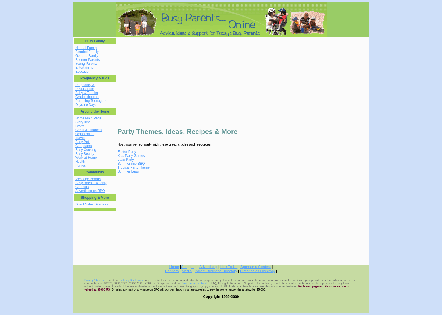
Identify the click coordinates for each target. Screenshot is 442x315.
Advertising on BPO (90, 191)
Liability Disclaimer (131, 280)
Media (187, 271)
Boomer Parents (87, 60)
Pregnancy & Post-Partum (85, 87)
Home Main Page (88, 118)
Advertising (208, 267)
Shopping (188, 267)
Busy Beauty (84, 154)
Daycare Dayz (85, 105)
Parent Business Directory (216, 271)
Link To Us (228, 267)
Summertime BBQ (131, 164)
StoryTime (82, 122)
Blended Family (87, 52)
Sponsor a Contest (255, 267)
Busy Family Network (194, 283)
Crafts (79, 126)
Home (174, 267)
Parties (80, 165)
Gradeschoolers (87, 97)
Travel (80, 138)
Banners (172, 271)
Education (82, 71)
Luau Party (126, 160)
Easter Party (127, 152)
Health (80, 162)
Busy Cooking (85, 150)
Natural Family (86, 48)
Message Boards (88, 179)
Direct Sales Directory (91, 204)
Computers (83, 146)
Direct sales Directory (257, 271)
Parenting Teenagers (91, 101)
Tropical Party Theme (134, 167)
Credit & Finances (88, 130)
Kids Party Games (131, 156)
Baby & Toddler (86, 93)
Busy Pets (82, 142)
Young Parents (86, 64)
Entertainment (85, 68)
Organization (84, 134)
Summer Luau (128, 171)
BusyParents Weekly (91, 183)
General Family (86, 56)
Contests (82, 187)
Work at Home (86, 158)
